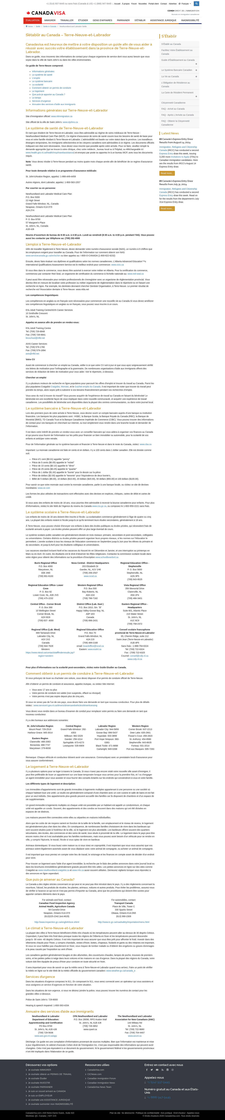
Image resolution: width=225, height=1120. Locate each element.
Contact (163, 4)
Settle (38, 26)
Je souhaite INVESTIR (38, 1083)
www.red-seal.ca (136, 273)
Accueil (117, 4)
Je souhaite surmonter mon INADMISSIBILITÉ (49, 1104)
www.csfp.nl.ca (135, 659)
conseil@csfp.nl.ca (139, 656)
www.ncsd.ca (90, 576)
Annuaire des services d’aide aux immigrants (53, 104)
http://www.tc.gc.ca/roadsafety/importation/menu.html (123, 922)
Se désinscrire (128, 1113)
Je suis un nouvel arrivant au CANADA (46, 1091)
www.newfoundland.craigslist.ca (53, 870)
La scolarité (37, 84)
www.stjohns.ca (70, 122)
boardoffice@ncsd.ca (93, 646)
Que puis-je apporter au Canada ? (48, 94)
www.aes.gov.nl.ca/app (46, 1036)
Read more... (167, 173)
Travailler (66, 20)
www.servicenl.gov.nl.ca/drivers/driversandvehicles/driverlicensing (65, 705)
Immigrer (50, 20)
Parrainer (123, 20)
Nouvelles (142, 4)
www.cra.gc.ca (99, 506)
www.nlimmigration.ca (61, 116)
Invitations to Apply (180, 157)
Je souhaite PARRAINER (39, 1087)
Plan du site (115, 1113)
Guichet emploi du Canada (87, 386)
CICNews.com (93, 1074)
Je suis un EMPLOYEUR (39, 1095)
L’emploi (36, 78)
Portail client (153, 4)
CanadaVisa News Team (98, 1087)
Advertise (173, 4)
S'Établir (140, 20)
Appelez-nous (193, 1113)
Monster (65, 386)
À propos (126, 4)
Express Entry (166, 153)
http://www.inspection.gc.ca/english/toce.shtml (57, 922)
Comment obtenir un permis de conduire (51, 88)
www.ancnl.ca (135, 1036)
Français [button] (184, 4)
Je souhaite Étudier (36, 1078)
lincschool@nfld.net (35, 338)
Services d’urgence (41, 101)
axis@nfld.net (32, 353)
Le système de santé (42, 74)
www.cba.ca (146, 444)
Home (29, 26)
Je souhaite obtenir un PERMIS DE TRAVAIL (49, 1074)
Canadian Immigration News (100, 1083)
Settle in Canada (49, 26)
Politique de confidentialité (147, 1113)
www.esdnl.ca (94, 649)
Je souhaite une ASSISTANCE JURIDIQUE (48, 1100)
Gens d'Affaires (102, 20)
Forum (134, 4)
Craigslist (55, 386)
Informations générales (43, 71)
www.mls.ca (78, 870)
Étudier (83, 20)
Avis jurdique (166, 1113)
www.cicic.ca (117, 264)
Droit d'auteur (179, 1113)
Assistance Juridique (163, 20)
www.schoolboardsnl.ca (106, 557)
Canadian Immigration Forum (100, 1078)
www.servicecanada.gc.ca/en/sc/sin (43, 255)
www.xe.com (44, 488)
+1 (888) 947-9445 (159, 1097)
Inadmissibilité (190, 20)
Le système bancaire (42, 81)
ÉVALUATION (33, 20)
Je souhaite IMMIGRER (38, 1070)
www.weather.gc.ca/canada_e (120, 970)
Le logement (38, 91)
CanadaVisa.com (94, 1070)
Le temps (36, 97)
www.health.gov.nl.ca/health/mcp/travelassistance (50, 152)
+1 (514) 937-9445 (158, 1082)
